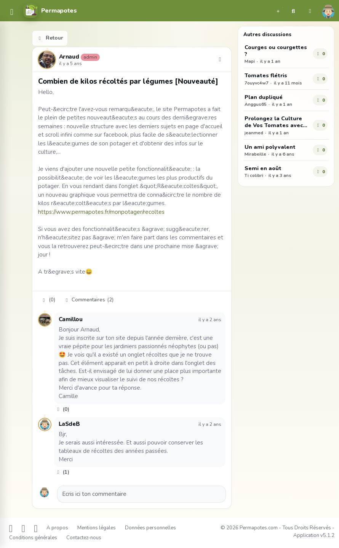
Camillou (71, 319)
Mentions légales (96, 527)
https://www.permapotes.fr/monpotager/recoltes (101, 212)
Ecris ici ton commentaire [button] (94, 494)
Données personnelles (150, 527)
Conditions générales (33, 537)
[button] (278, 10)
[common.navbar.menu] (11, 12)
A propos (57, 527)
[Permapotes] (50, 10)
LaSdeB (69, 424)
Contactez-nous (83, 537)
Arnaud (69, 57)
